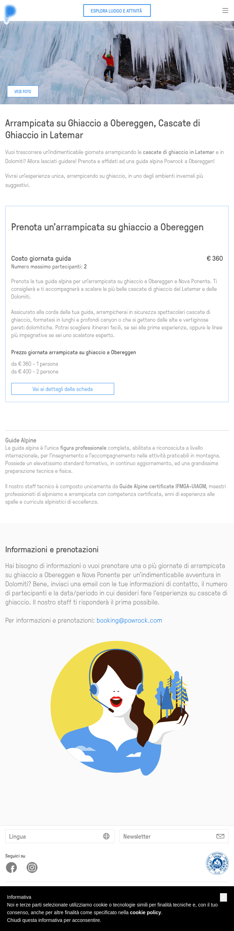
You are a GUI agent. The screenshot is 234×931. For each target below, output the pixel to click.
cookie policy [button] (145, 912)
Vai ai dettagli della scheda (63, 388)
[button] (223, 897)
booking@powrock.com (129, 619)
